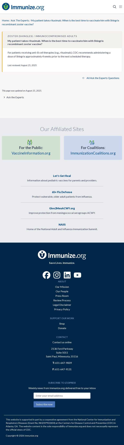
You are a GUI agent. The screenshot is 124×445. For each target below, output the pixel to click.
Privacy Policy (62, 309)
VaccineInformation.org (31, 150)
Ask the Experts (15, 97)
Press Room (62, 295)
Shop (62, 323)
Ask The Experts (20, 20)
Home (5, 20)
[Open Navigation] (120, 6)
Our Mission (62, 286)
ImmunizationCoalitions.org (93, 150)
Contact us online (62, 342)
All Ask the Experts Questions (101, 77)
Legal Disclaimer (62, 304)
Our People (62, 291)
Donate (62, 328)
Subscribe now (44, 404)
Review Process (62, 300)
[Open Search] (115, 6)
